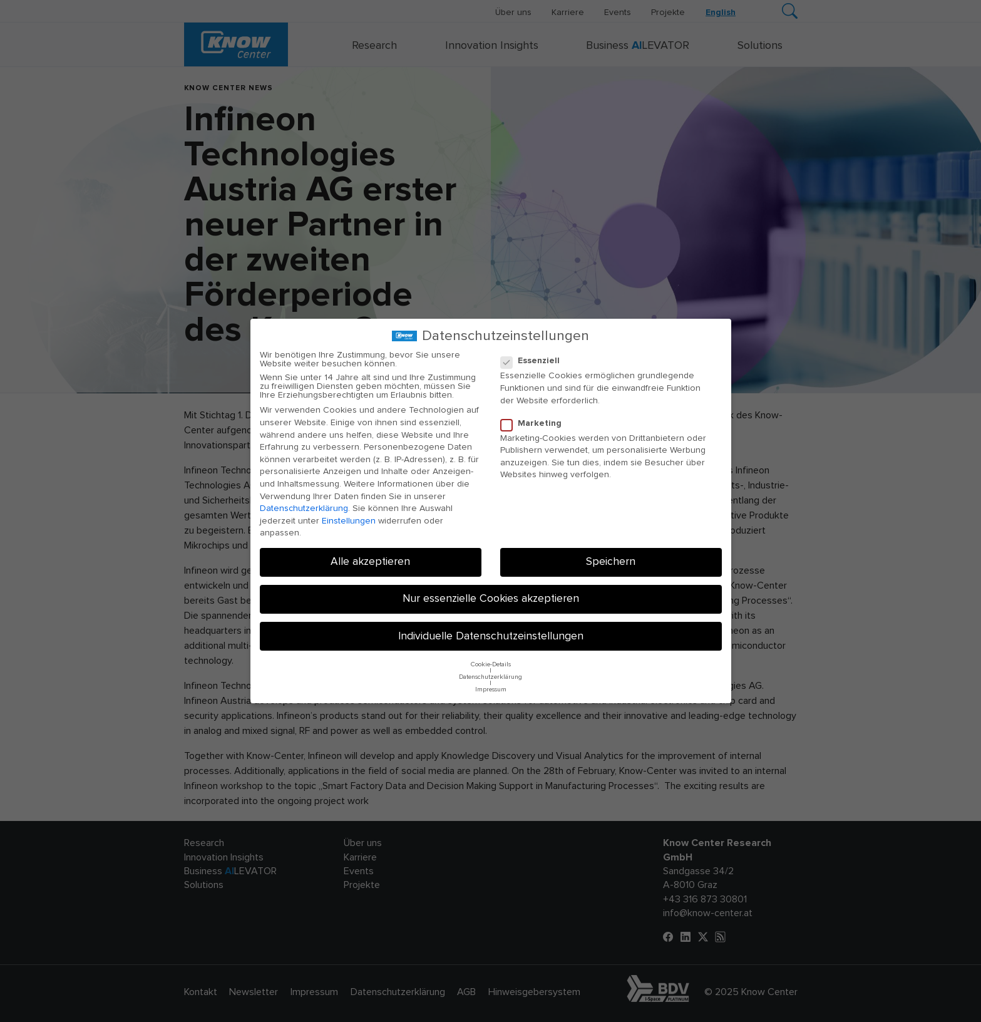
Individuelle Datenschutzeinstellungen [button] (490, 636)
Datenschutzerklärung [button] (490, 677)
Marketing (535, 423)
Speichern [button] (610, 561)
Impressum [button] (490, 689)
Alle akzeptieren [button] (370, 561)
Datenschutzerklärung (304, 508)
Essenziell (534, 360)
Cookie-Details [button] (491, 664)
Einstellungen (349, 521)
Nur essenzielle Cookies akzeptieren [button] (491, 598)
